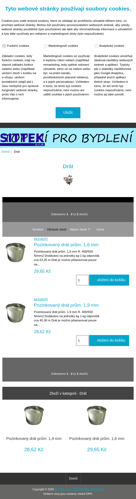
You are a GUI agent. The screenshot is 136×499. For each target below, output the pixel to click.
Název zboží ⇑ (80, 229)
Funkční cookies (16, 45)
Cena (100, 229)
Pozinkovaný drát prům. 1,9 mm (66, 305)
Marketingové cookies (61, 45)
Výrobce (37, 229)
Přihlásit (126, 4)
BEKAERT (41, 238)
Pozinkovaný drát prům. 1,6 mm (66, 244)
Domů (108, 4)
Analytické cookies (110, 45)
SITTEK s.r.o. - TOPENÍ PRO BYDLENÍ (79, 489)
